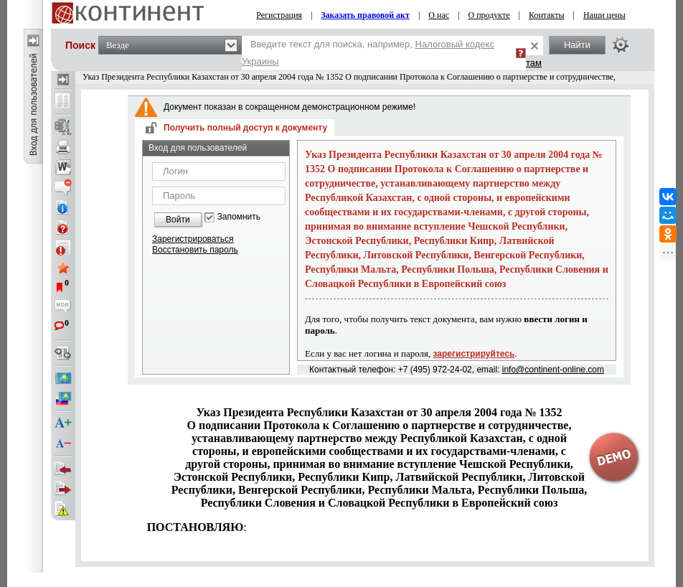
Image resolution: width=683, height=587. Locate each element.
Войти (178, 220)
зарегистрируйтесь (474, 354)
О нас (438, 15)
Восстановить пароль (195, 250)
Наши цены (604, 15)
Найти (577, 44)
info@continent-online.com (553, 370)
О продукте (488, 15)
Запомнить (238, 217)
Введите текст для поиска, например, (368, 53)
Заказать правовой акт (365, 15)
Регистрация (279, 15)
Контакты (547, 15)
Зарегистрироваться (192, 239)
